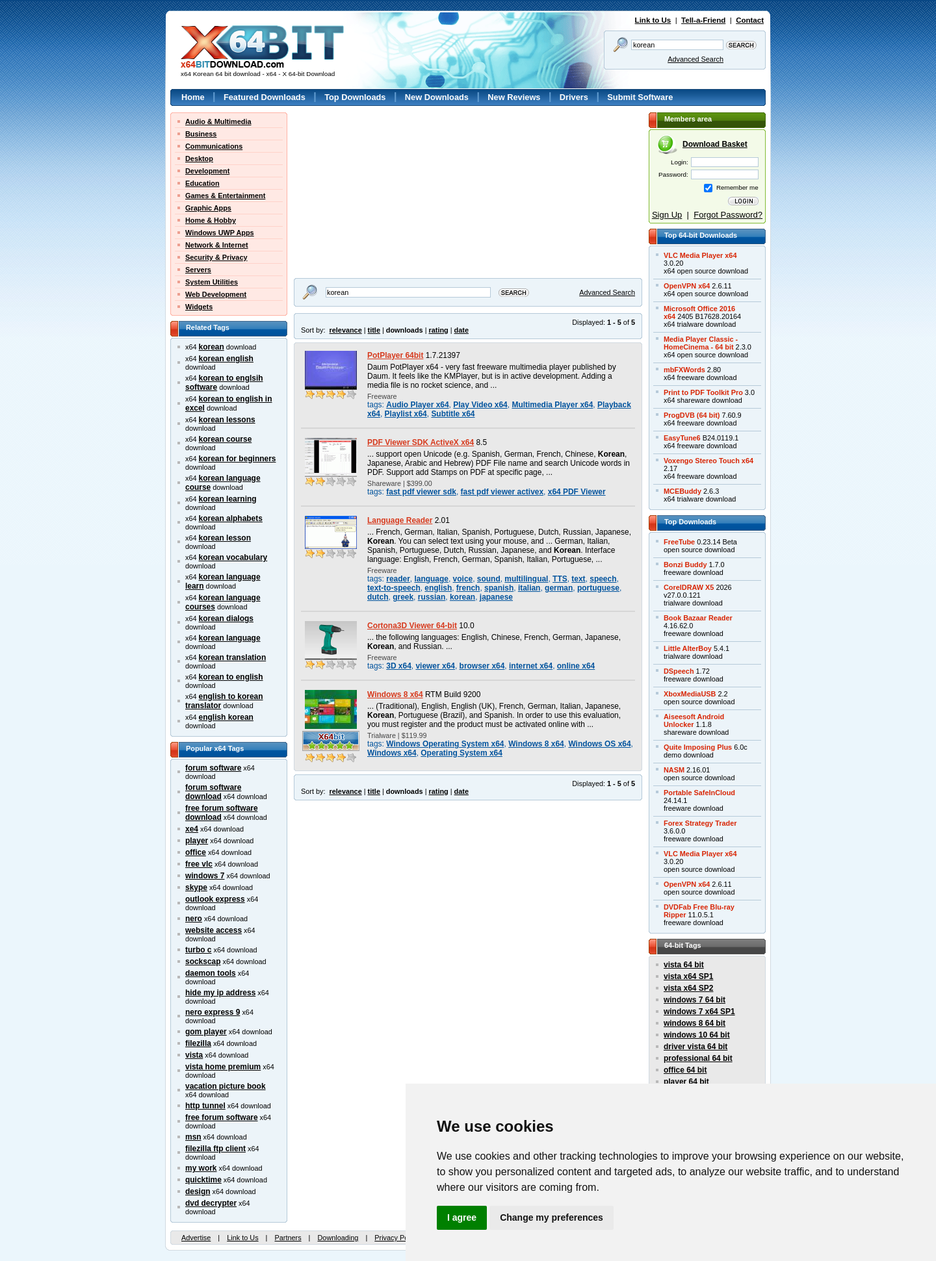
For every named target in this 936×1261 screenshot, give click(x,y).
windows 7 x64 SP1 (699, 1011)
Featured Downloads (265, 97)
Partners (287, 1238)
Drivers (574, 97)
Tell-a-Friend (703, 20)
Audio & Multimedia (218, 121)
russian (432, 597)
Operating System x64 (461, 753)
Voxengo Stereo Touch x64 (708, 461)
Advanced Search (695, 59)
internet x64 (530, 665)
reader (398, 578)
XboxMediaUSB (690, 694)
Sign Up (667, 215)
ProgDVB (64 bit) (692, 415)
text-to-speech (394, 587)
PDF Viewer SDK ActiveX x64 (420, 442)
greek (403, 597)
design (198, 1191)
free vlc (199, 864)
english (438, 587)
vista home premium (223, 1066)
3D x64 (398, 665)
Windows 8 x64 (395, 694)
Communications (213, 146)
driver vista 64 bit (695, 1046)
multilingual (526, 578)
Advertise (196, 1238)
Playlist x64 (406, 413)
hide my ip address (220, 992)
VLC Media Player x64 (700, 255)
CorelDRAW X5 (689, 587)
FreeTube (679, 542)
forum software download (213, 792)
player (196, 840)
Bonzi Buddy (685, 564)
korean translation (232, 657)
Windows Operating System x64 (445, 743)
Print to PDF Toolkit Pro (703, 392)
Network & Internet (216, 245)
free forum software (221, 1117)
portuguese (598, 587)
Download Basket (715, 144)
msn (193, 1136)
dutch (378, 597)
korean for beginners (237, 458)
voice (463, 578)
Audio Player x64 (417, 404)
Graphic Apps (208, 208)
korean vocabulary (233, 557)
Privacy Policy (396, 1238)
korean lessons (227, 419)
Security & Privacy (216, 257)
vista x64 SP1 (688, 976)
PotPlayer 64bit (395, 355)
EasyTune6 (682, 438)
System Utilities (211, 282)
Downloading (337, 1238)
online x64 (576, 665)
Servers (198, 270)
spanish (499, 587)
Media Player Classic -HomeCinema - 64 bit (701, 343)
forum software (213, 767)
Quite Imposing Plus (698, 747)
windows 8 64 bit (694, 1023)
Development (207, 171)
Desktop (199, 158)
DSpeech (679, 671)
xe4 (191, 829)
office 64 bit (685, 1070)
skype (196, 887)
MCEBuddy (682, 491)
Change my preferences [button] (551, 1217)
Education (202, 183)
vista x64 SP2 (688, 988)
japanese (496, 597)
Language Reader (399, 520)
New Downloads (437, 97)
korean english (226, 358)
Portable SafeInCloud (699, 792)
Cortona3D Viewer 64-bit (412, 625)
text (578, 578)
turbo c (198, 949)
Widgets (199, 307)
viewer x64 (434, 665)
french (468, 587)
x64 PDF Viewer (577, 491)
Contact (750, 20)
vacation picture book (225, 1086)
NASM (674, 770)
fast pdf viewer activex (502, 491)
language (431, 578)
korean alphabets (231, 518)
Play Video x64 (480, 404)
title (374, 330)
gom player (206, 1031)
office (195, 852)
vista (194, 1055)
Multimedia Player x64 (552, 404)
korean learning (228, 498)
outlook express (215, 899)
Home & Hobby (210, 220)
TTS (559, 578)
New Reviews (514, 97)
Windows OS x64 (599, 743)
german (559, 587)
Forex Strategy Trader (700, 823)
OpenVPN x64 (687, 286)
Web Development (215, 294)
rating (438, 330)
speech (603, 578)
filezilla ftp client (215, 1148)
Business (200, 134)
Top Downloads (354, 97)
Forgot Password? (728, 215)
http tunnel (205, 1105)
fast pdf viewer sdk (421, 491)
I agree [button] (461, 1217)
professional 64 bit (698, 1058)
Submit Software (640, 97)
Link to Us (653, 20)
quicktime (203, 1179)
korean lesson (225, 537)
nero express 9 (212, 1012)
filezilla (198, 1043)
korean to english (231, 676)
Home (193, 97)
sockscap (203, 961)
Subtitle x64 (452, 413)
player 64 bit (686, 1081)
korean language (230, 638)
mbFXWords (684, 370)
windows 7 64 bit (694, 999)
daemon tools (210, 973)
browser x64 (482, 665)
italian (529, 587)
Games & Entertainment (225, 195)
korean (211, 346)
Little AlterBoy (688, 648)
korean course (225, 439)
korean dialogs (226, 618)
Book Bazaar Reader (698, 618)
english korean (226, 717)
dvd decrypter (211, 1203)
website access (213, 930)
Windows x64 (392, 753)
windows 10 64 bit (697, 1034)
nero (193, 918)
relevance (346, 330)
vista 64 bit (684, 964)
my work (201, 1168)
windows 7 (204, 875)
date (461, 330)
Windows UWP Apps (219, 232)
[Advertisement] (375, 193)
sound (488, 578)
